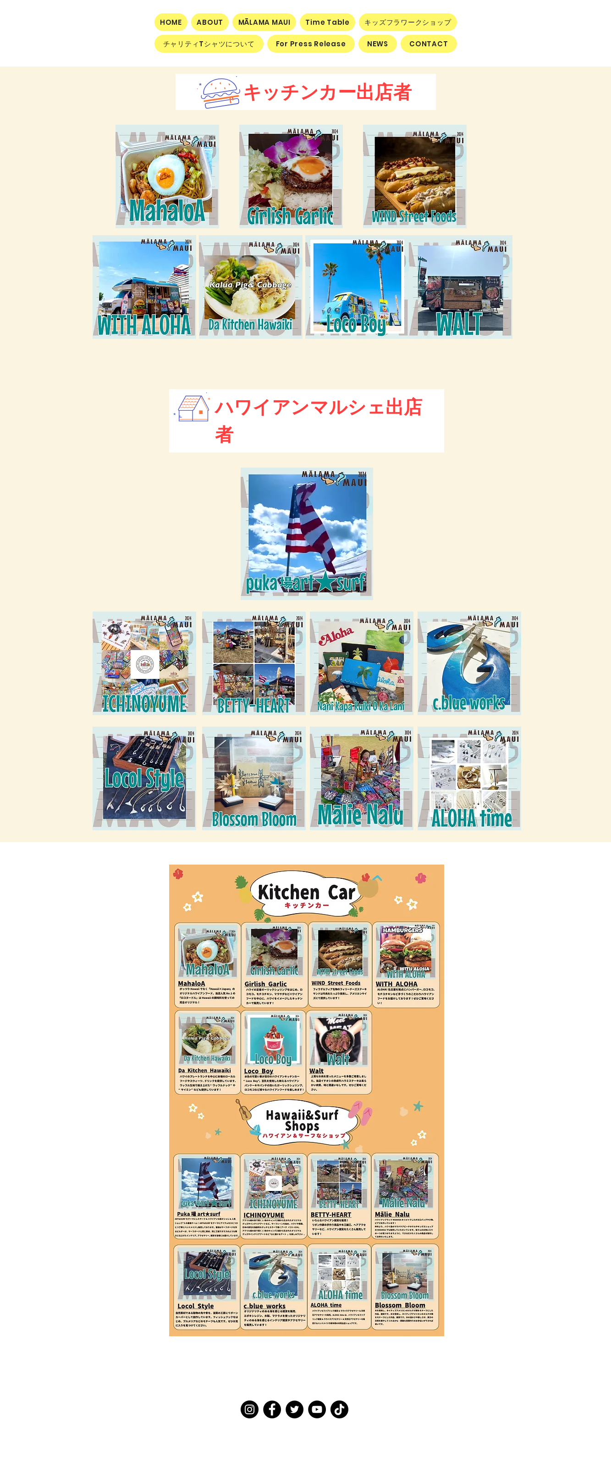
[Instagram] (250, 1409)
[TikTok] (339, 1409)
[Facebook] (272, 1409)
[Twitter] (294, 1409)
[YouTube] (317, 1409)
